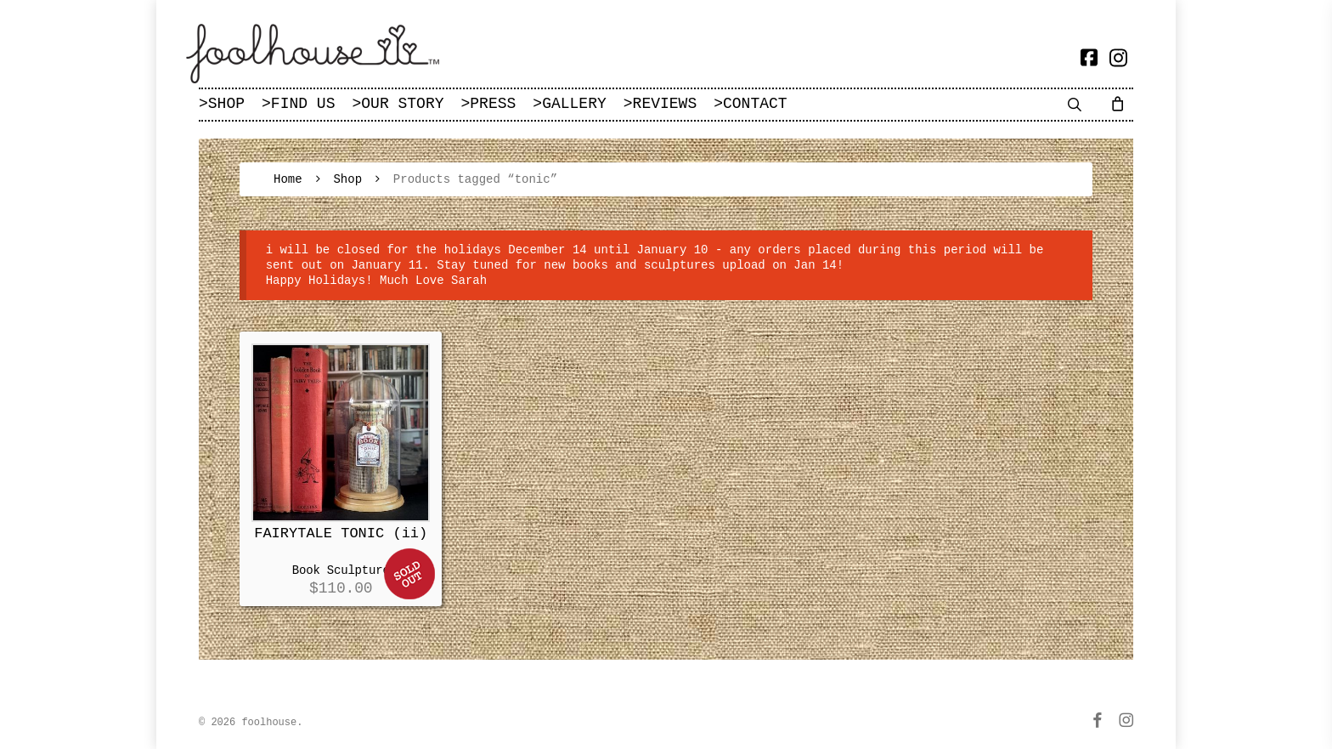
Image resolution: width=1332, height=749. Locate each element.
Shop (347, 179)
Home (288, 179)
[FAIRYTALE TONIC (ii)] (340, 432)
